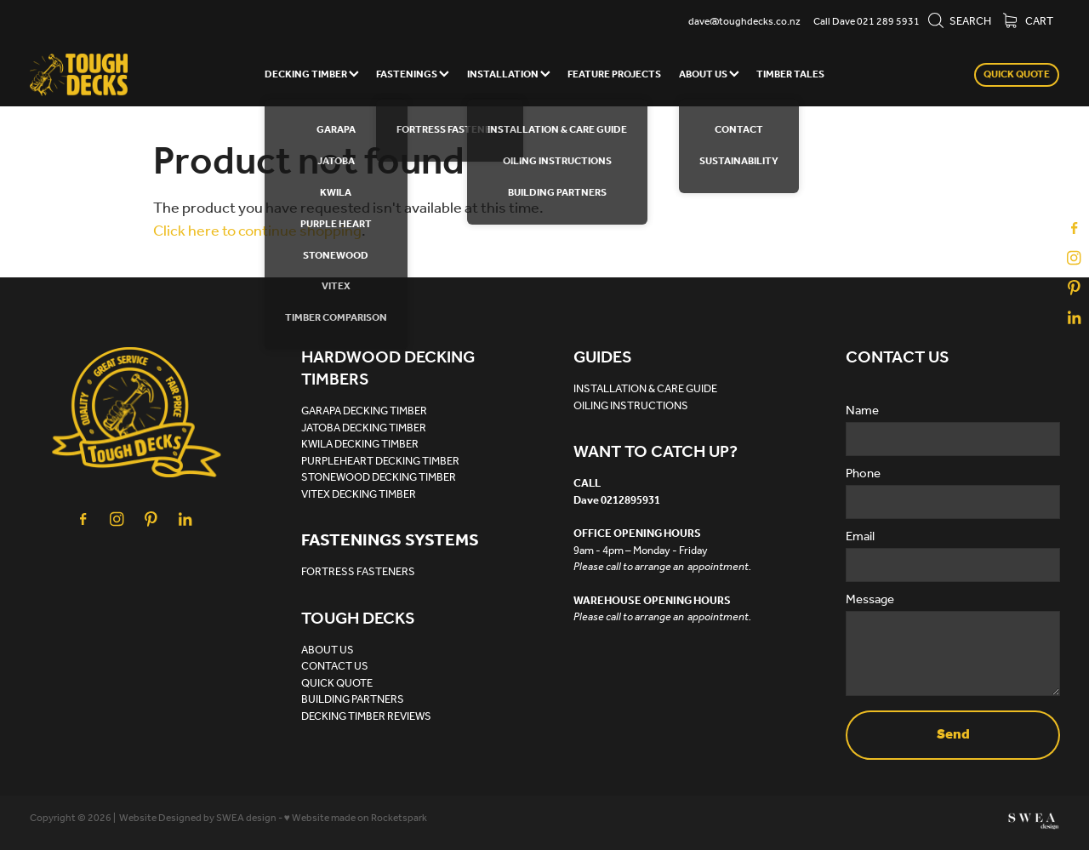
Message (870, 600)
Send (953, 735)
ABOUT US (709, 74)
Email (860, 537)
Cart (1028, 21)
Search (959, 21)
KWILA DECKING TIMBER (360, 444)
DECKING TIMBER (312, 74)
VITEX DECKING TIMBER (358, 494)
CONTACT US (334, 666)
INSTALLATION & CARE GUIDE (645, 389)
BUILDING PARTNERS (352, 699)
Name (862, 411)
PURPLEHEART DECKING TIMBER (380, 461)
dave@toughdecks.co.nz (744, 21)
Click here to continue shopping (257, 231)
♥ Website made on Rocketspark (355, 818)
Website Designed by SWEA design (198, 818)
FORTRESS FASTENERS (358, 572)
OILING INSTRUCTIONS (630, 406)
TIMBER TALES (790, 74)
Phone (863, 474)
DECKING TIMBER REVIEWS (366, 716)
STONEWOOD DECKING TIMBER (378, 477)
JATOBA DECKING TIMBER (363, 428)
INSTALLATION (508, 74)
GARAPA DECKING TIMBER (364, 411)
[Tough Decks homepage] (133, 75)
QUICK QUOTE (1017, 74)
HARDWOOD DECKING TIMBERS (388, 369)
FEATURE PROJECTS (614, 74)
